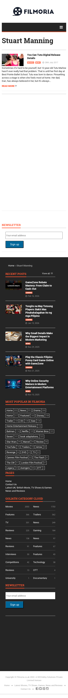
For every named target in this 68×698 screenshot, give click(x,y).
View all (46, 273)
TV (6, 522)
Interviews (10, 554)
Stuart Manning (27, 40)
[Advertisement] (32, 152)
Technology (39, 562)
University (10, 578)
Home (11, 265)
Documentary (40, 578)
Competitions (12, 562)
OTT (35, 570)
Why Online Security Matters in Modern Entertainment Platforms (39, 384)
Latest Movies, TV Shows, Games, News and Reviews (39, 685)
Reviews (9, 530)
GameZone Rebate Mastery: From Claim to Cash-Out (38, 285)
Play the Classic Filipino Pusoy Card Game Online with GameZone (39, 360)
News (38, 63)
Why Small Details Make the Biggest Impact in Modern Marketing (39, 336)
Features (10, 514)
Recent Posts (15, 274)
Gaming (29, 293)
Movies (31, 63)
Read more (8, 86)
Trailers (37, 514)
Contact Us (11, 484)
